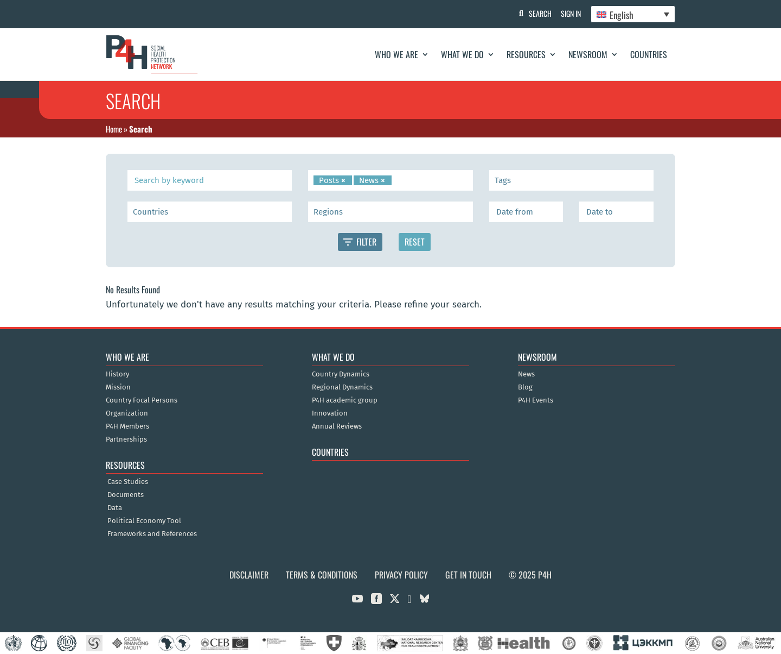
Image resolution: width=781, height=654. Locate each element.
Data (114, 508)
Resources (526, 54)
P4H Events (535, 400)
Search (537, 13)
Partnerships (126, 439)
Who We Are (396, 54)
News (526, 374)
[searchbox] (396, 180)
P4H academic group (344, 400)
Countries (648, 54)
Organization (127, 413)
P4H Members (127, 426)
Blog (525, 387)
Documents (125, 495)
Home (114, 129)
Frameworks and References (152, 534)
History (117, 374)
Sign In (570, 13)
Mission (118, 387)
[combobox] (390, 180)
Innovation (330, 413)
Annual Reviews (337, 426)
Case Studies (127, 482)
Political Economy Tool (144, 521)
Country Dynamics (340, 374)
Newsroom (587, 54)
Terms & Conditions (321, 574)
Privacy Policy (401, 574)
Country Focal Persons (141, 400)
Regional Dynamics (342, 387)
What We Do (462, 54)
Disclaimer (248, 574)
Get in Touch (468, 574)
